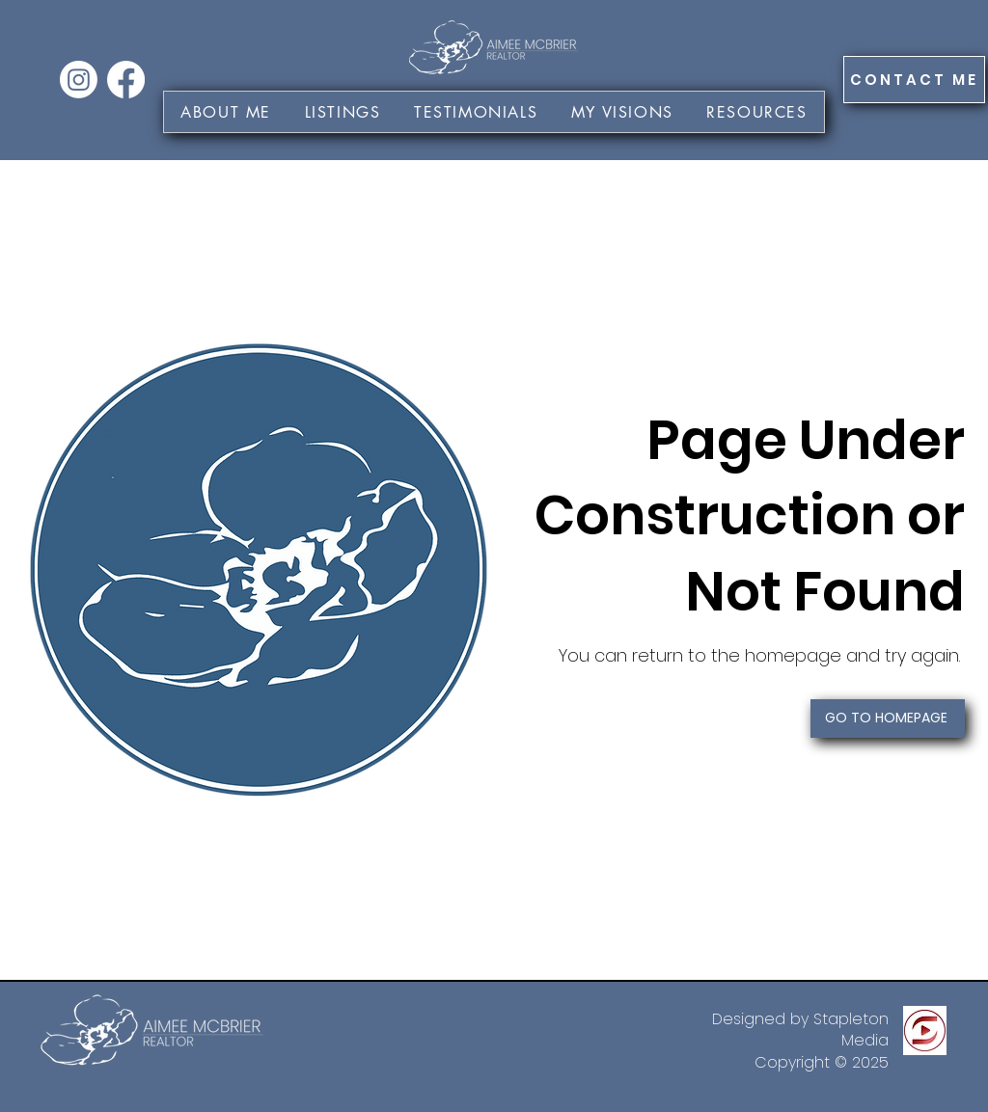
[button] (622, 112)
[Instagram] (78, 79)
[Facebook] (126, 79)
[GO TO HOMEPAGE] (887, 718)
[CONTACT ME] (914, 79)
